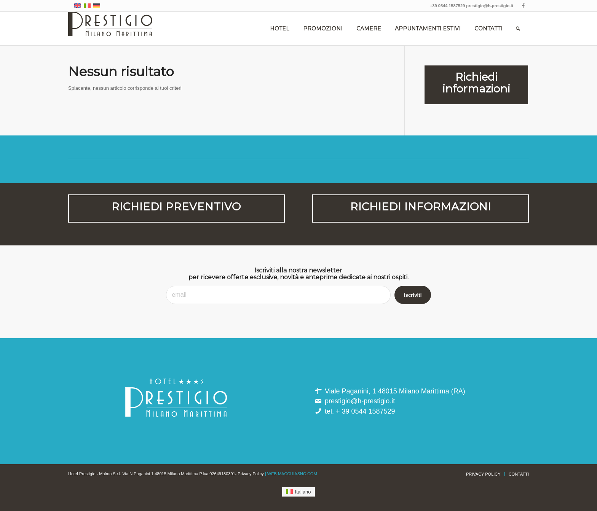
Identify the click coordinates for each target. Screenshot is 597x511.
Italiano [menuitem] (303, 492)
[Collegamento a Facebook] (523, 5)
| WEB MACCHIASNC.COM (291, 473)
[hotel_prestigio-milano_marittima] (110, 28)
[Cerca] (518, 28)
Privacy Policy (250, 473)
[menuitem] (279, 28)
